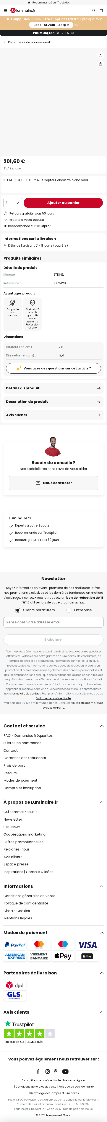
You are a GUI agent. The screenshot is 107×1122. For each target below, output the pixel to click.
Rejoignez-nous (16, 849)
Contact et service (24, 726)
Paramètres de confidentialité (41, 1080)
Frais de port (14, 765)
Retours (10, 773)
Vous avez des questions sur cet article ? (57, 368)
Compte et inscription (22, 787)
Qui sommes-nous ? (20, 811)
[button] (100, 55)
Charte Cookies (16, 910)
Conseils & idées (39, 871)
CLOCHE (51, 25)
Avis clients (16, 415)
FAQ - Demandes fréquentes (28, 735)
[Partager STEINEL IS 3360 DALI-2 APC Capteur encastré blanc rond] (100, 63)
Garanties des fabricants (24, 757)
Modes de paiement (20, 780)
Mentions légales (17, 918)
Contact (10, 750)
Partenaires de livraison (30, 973)
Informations (18, 886)
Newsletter (12, 819)
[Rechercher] (94, 10)
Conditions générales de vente (29, 895)
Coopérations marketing (24, 834)
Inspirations (13, 871)
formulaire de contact (26, 693)
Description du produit (27, 401)
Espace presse (16, 864)
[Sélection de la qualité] (12, 203)
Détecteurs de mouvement (29, 42)
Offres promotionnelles (23, 841)
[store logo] (25, 10)
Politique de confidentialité (53, 698)
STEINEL (59, 274)
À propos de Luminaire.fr (30, 802)
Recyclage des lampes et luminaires (54, 1093)
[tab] (53, 757)
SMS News (11, 826)
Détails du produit (23, 388)
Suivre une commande (22, 742)
